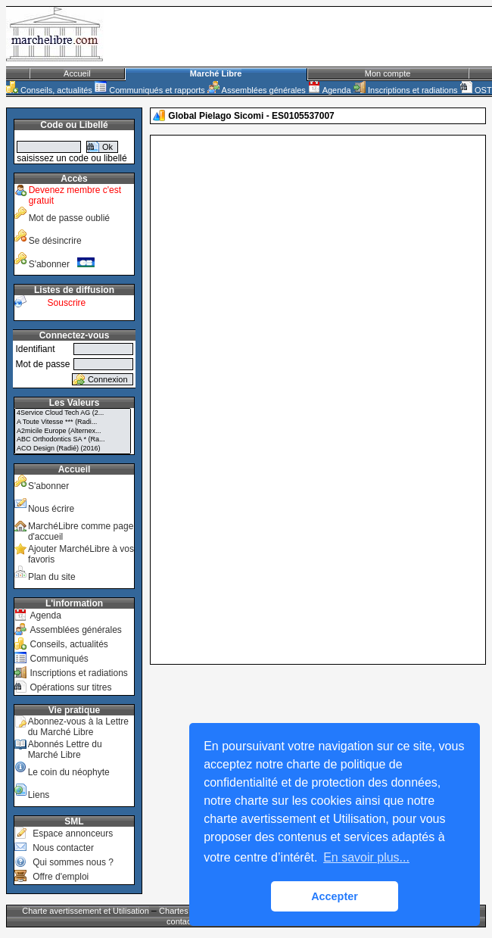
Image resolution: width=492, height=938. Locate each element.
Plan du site (52, 577)
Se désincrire (55, 240)
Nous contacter (63, 848)
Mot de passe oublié (69, 218)
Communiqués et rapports (150, 90)
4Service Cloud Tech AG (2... (72, 413)
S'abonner (62, 264)
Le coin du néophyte (69, 772)
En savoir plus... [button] (366, 857)
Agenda (329, 90)
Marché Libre (215, 73)
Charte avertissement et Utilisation (85, 910)
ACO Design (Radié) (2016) (72, 448)
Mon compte (388, 73)
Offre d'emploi (61, 876)
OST (476, 90)
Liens (39, 795)
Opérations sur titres (70, 687)
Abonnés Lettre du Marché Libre (65, 749)
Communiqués (59, 658)
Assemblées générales (256, 90)
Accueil (77, 73)
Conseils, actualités (49, 90)
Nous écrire (51, 508)
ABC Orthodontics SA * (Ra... (72, 439)
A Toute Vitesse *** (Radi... (72, 422)
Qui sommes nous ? (73, 862)
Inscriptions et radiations (405, 90)
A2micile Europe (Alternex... (72, 431)
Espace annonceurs (73, 833)
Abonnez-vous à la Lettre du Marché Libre (78, 726)
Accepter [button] (334, 896)
